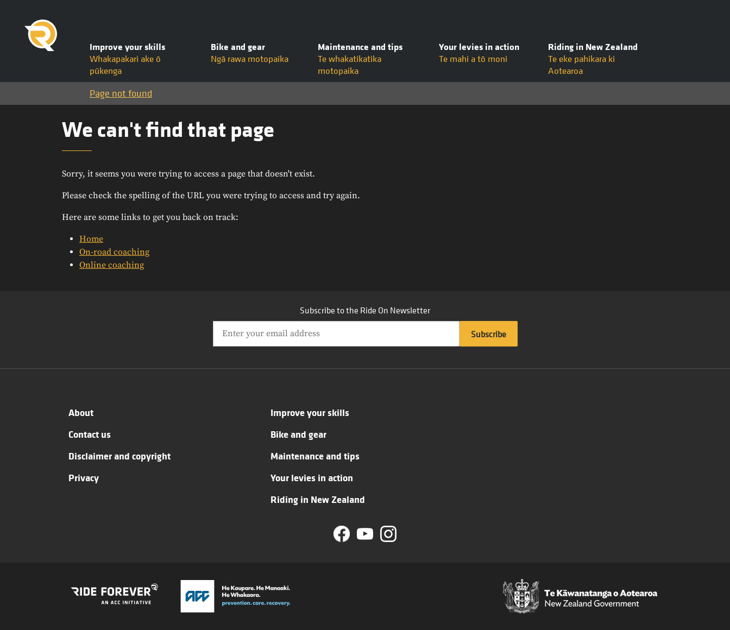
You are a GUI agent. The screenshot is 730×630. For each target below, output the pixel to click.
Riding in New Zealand (317, 499)
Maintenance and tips (315, 455)
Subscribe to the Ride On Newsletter (365, 310)
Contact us (89, 434)
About (80, 412)
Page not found (121, 93)
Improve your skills (309, 412)
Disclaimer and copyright (119, 455)
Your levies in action (311, 477)
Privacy (83, 477)
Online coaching (111, 265)
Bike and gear (298, 434)
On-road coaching (114, 252)
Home (91, 239)
